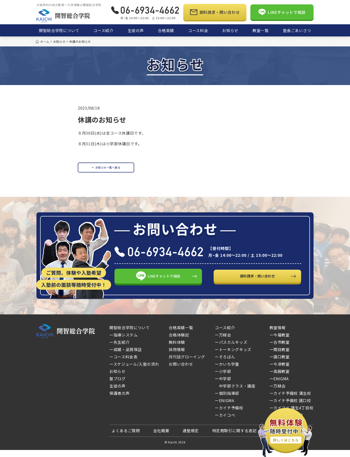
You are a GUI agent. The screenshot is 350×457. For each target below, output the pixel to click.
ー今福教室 (280, 342)
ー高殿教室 (280, 378)
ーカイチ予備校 (229, 415)
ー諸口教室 (280, 364)
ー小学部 (223, 378)
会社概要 (161, 437)
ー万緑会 (232, 342)
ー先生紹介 (119, 349)
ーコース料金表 (123, 364)
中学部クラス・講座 (235, 393)
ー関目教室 (280, 356)
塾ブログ (117, 385)
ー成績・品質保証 (125, 356)
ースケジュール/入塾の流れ (134, 371)
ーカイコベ (234, 422)
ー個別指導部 (227, 400)
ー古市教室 (280, 349)
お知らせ (117, 378)
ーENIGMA (224, 407)
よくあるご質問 (126, 437)
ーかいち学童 (227, 371)
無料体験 (177, 349)
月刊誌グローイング (187, 364)
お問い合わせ (181, 371)
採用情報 (177, 356)
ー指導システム (123, 342)
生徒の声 (117, 393)
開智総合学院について (129, 334)
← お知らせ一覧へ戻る (106, 169)
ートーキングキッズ (233, 356)
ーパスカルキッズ (231, 349)
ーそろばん (225, 364)
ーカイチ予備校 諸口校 (290, 407)
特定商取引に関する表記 (234, 437)
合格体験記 (179, 342)
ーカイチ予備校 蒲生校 (290, 400)
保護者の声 (119, 400)
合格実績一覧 (181, 334)
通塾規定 (191, 437)
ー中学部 (223, 385)
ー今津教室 (280, 371)
